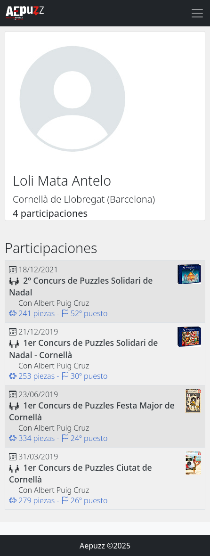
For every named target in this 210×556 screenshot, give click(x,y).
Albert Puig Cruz (61, 303)
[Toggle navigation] (197, 13)
